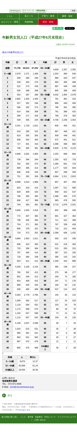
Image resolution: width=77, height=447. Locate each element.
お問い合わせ (40, 420)
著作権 (30, 417)
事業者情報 (40, 11)
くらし (9, 16)
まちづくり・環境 (9, 22)
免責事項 (38, 417)
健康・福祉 (67, 16)
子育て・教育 (48, 16)
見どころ (29, 16)
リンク (23, 417)
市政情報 (29, 22)
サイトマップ (28, 11)
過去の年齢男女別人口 (12, 52)
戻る (9, 395)
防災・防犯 (48, 22)
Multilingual (15, 11)
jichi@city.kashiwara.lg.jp (22, 387)
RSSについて (50, 417)
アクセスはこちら (22, 410)
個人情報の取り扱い (9, 417)
